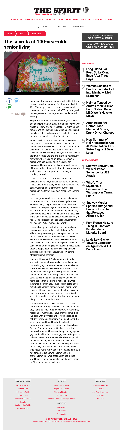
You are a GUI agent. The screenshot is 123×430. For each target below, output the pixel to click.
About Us (47, 27)
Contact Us (78, 27)
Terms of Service (54, 421)
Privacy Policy (66, 421)
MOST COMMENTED (90, 160)
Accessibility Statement (81, 421)
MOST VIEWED (87, 63)
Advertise (62, 27)
